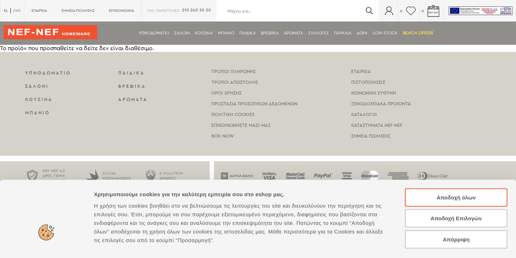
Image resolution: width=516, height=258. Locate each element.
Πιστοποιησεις (368, 82)
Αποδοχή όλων (456, 170)
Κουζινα (204, 33)
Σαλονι (182, 33)
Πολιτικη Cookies (232, 114)
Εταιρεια (361, 71)
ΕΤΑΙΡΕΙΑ (39, 11)
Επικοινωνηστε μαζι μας (241, 125)
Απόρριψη (456, 212)
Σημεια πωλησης (370, 136)
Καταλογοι (364, 114)
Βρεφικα (270, 33)
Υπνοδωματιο (154, 33)
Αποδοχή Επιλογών (456, 191)
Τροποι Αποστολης (234, 82)
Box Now (222, 136)
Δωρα (362, 33)
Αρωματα (293, 33)
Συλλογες (318, 33)
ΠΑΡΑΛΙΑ (343, 33)
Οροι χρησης (226, 93)
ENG (16, 11)
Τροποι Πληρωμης (233, 71)
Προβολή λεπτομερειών (426, 244)
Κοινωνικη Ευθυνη (373, 93)
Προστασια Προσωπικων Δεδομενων (254, 103)
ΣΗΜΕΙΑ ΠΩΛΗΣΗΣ (78, 11)
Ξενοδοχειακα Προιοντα (381, 103)
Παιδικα (247, 33)
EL (6, 10)
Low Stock (385, 33)
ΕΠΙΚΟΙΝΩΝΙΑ (121, 11)
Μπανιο (226, 33)
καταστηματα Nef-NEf (376, 125)
